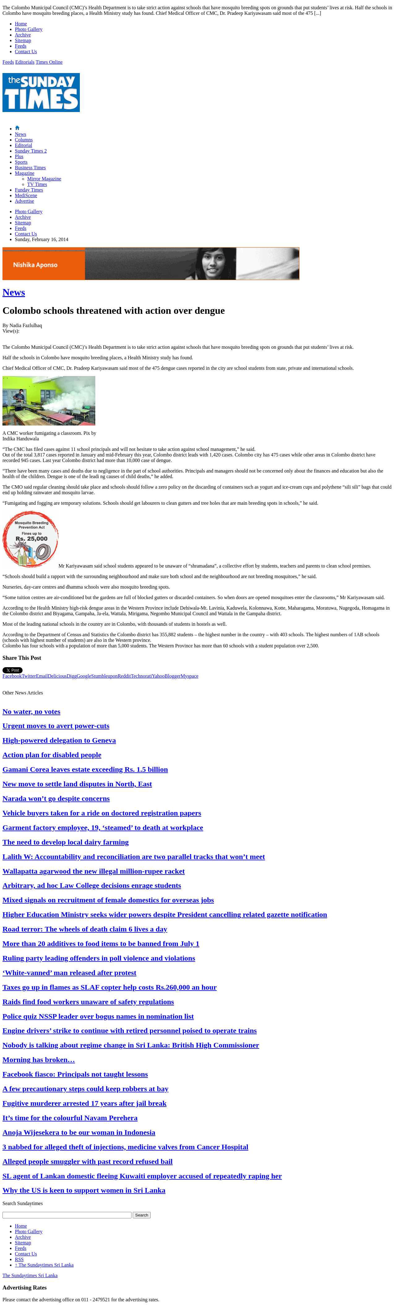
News (20, 134)
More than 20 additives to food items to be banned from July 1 (100, 944)
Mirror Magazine (44, 178)
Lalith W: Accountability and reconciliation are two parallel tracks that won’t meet (133, 857)
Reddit (124, 676)
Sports (21, 162)
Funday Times (29, 189)
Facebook (12, 676)
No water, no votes (31, 711)
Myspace (190, 676)
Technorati (141, 676)
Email (42, 676)
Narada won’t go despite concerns (56, 798)
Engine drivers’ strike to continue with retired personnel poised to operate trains (129, 1030)
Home (21, 23)
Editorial (23, 145)
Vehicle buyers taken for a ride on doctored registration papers (101, 813)
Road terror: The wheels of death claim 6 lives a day (84, 929)
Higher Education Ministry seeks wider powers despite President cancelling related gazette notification (164, 914)
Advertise (24, 201)
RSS (19, 1259)
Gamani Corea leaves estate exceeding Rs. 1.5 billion (85, 769)
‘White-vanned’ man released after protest (69, 973)
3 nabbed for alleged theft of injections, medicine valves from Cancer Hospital (125, 1147)
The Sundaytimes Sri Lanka (44, 1265)
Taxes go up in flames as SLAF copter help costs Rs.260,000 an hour (109, 987)
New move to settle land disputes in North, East (77, 784)
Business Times (30, 167)
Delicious (57, 676)
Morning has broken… (38, 1060)
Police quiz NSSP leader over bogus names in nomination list (98, 1016)
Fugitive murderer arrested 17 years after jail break (84, 1103)
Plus (19, 156)
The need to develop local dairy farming (65, 842)
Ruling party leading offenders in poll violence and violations (98, 958)
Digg (72, 676)
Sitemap (23, 40)
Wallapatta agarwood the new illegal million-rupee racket (93, 871)
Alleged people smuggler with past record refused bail (87, 1161)
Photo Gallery (28, 29)
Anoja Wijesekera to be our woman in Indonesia (78, 1132)
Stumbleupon (104, 676)
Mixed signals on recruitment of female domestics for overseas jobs (108, 900)
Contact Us (26, 51)
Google (84, 676)
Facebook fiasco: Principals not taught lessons (75, 1074)
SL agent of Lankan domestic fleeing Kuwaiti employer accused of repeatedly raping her (142, 1176)
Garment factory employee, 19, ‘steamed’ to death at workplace (102, 827)
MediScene (26, 195)
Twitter (29, 676)
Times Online (49, 62)
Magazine (24, 173)
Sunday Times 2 (31, 150)
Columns (24, 139)
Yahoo (158, 676)
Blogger (173, 676)
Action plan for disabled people (51, 755)
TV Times (37, 184)
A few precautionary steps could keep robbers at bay (85, 1089)
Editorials (24, 62)
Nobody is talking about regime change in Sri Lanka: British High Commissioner (130, 1045)
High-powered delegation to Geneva (59, 740)
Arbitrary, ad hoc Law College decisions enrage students (91, 885)
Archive (23, 34)
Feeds (20, 46)
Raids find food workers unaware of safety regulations (88, 1002)
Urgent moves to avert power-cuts (56, 726)
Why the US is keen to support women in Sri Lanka (84, 1190)
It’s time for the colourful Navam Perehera (70, 1118)
